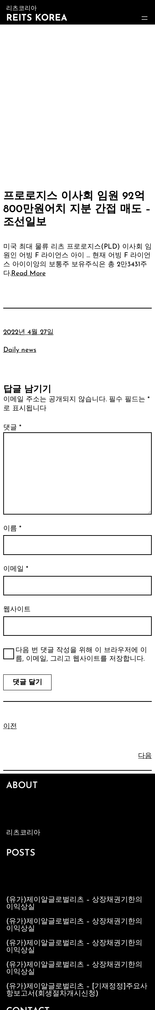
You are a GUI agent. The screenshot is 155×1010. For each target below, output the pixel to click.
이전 (10, 726)
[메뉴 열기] (144, 18)
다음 (145, 756)
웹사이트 (17, 609)
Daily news (19, 350)
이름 (12, 528)
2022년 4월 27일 (28, 332)
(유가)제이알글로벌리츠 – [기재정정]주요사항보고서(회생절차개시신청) (76, 990)
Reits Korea (36, 18)
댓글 (12, 427)
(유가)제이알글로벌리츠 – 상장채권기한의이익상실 (74, 903)
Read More (28, 273)
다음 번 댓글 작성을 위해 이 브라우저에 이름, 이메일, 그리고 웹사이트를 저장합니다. (81, 655)
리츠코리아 (23, 833)
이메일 (15, 569)
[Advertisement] (77, 105)
